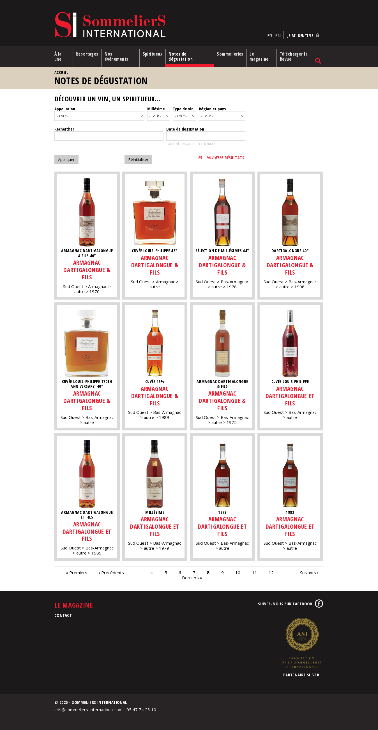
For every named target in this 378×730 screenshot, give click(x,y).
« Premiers (76, 570)
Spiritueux (153, 53)
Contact (63, 613)
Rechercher (64, 126)
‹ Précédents (111, 570)
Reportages (87, 53)
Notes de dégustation (182, 55)
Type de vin (183, 107)
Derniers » (192, 575)
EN (278, 34)
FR (269, 34)
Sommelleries (230, 53)
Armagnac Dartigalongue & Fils (87, 268)
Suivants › (309, 570)
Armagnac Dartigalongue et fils (291, 393)
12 (271, 570)
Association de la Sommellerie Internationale (301, 641)
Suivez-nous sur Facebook (285, 602)
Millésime (156, 107)
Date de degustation (185, 126)
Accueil (61, 71)
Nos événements (117, 55)
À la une (58, 55)
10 (237, 570)
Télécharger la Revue (295, 55)
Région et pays (212, 107)
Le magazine (260, 55)
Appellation (64, 107)
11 (254, 570)
